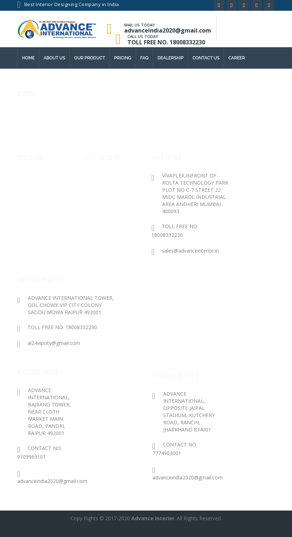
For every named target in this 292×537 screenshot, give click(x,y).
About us (54, 57)
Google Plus (101, 191)
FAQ (144, 57)
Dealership (170, 57)
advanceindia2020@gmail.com (167, 30)
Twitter (95, 205)
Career (236, 57)
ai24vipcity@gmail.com (48, 343)
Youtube (97, 219)
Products (31, 191)
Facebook (98, 177)
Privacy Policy (33, 112)
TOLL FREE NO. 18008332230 (166, 42)
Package (29, 205)
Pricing (122, 57)
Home (28, 57)
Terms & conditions (39, 126)
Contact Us (33, 219)
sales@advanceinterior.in (185, 250)
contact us (206, 57)
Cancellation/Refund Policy (49, 141)
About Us (30, 177)
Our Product (89, 57)
